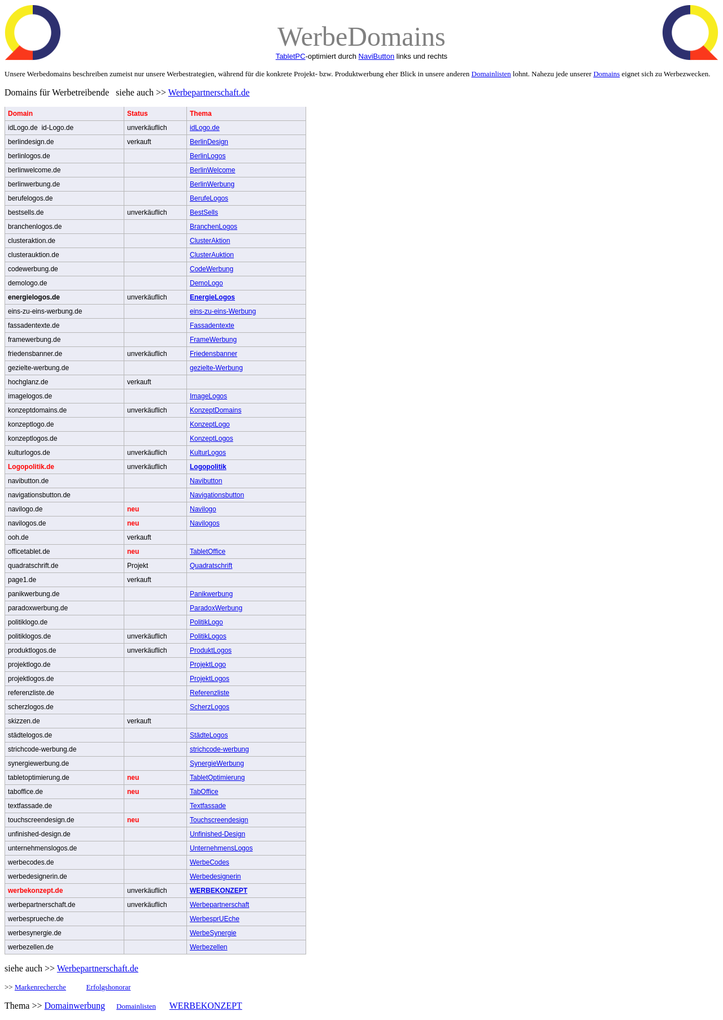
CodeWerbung (211, 269)
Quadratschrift (211, 566)
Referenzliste (209, 693)
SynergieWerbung (217, 763)
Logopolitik (208, 467)
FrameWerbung (213, 340)
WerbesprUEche (214, 919)
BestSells (204, 212)
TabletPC (291, 56)
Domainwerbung (74, 1005)
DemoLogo (206, 283)
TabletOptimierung (217, 778)
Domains (606, 74)
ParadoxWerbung (216, 608)
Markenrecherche (40, 987)
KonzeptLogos (211, 438)
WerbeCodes (209, 862)
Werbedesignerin (215, 876)
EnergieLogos (212, 297)
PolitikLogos (208, 636)
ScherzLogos (209, 707)
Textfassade (208, 806)
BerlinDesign (209, 142)
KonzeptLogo (210, 424)
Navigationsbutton (217, 495)
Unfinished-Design (217, 834)
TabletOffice (207, 551)
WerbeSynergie (213, 933)
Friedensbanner (213, 354)
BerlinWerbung (212, 184)
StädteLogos (209, 735)
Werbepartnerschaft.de (209, 92)
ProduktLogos (211, 650)
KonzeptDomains (215, 410)
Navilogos (205, 523)
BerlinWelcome (212, 170)
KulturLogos (208, 453)
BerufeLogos (209, 198)
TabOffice (204, 792)
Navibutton (206, 481)
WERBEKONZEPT (218, 891)
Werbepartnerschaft (219, 905)
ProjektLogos (209, 679)
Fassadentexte (212, 325)
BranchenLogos (213, 227)
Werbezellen (208, 947)
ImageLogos (208, 396)
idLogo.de (205, 128)
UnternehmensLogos (221, 848)
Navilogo (203, 509)
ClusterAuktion (212, 255)
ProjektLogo (208, 665)
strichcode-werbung (219, 749)
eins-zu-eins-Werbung (223, 311)
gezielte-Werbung (216, 368)
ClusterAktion (210, 241)
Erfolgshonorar (108, 987)
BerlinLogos (207, 156)
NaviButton (377, 56)
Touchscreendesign (219, 820)
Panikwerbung (211, 594)
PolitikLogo (206, 622)
